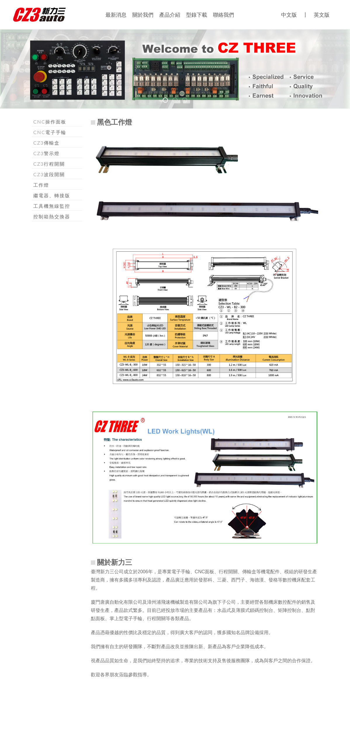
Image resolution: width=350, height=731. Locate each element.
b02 (177, 101)
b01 (167, 101)
